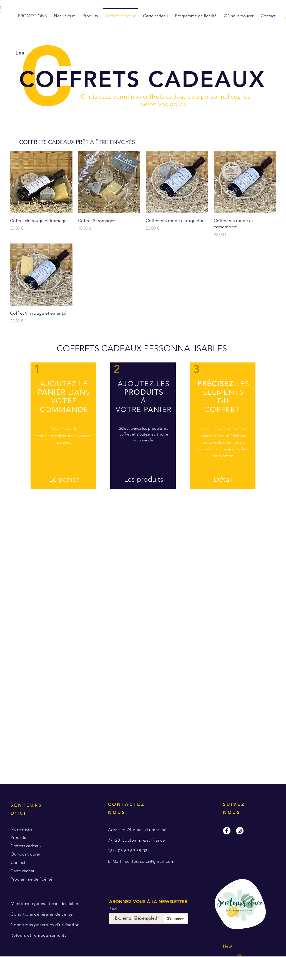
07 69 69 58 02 (133, 850)
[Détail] (223, 479)
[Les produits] (143, 479)
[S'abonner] (175, 918)
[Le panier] (64, 479)
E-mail (114, 909)
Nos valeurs (21, 829)
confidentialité (45, 903)
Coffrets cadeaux (26, 845)
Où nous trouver (25, 854)
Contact (18, 862)
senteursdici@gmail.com (150, 861)
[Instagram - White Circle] (240, 830)
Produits (18, 837)
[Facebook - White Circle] (226, 830)
